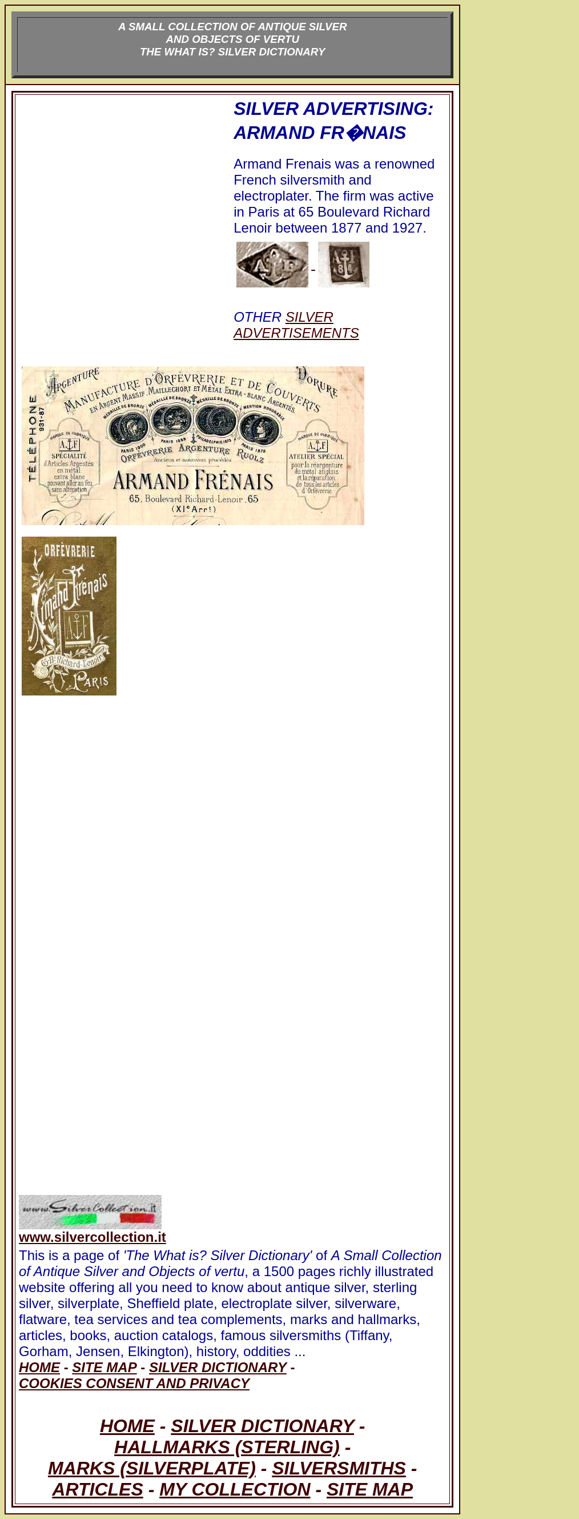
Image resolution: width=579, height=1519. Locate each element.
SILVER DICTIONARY (262, 1426)
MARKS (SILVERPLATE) (152, 1468)
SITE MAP (370, 1489)
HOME (127, 1426)
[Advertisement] (125, 227)
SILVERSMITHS (339, 1468)
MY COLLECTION (234, 1489)
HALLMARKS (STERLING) (227, 1447)
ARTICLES (97, 1489)
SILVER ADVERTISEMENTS (296, 325)
